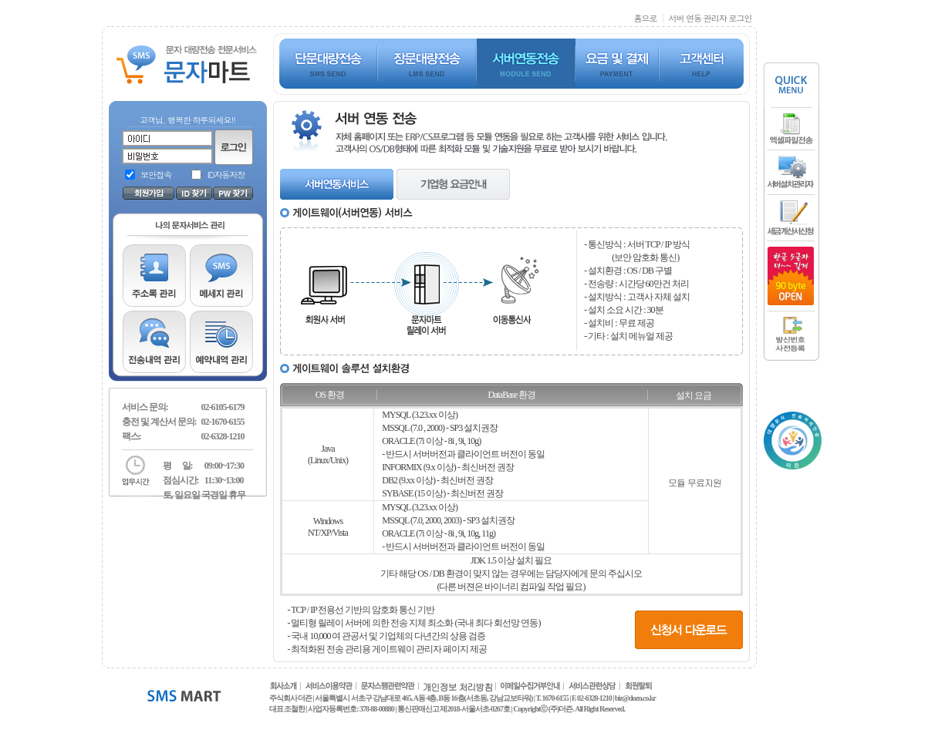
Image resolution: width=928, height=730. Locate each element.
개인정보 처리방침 (458, 686)
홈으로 (644, 18)
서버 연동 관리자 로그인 (709, 18)
